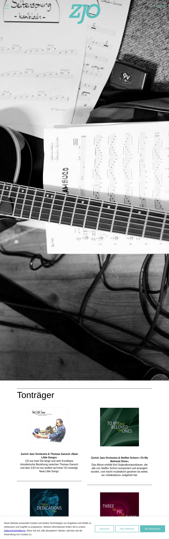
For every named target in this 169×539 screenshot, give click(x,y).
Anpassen (104, 528)
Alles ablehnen (127, 528)
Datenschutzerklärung (14, 530)
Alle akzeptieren (152, 528)
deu (163, 5)
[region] (84, 527)
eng (156, 5)
